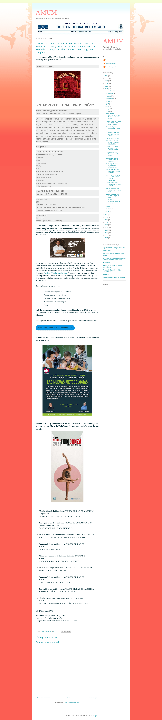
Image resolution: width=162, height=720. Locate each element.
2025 (106, 78)
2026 (106, 76)
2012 (106, 235)
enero (108, 211)
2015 (106, 227)
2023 (106, 83)
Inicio (69, 698)
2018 (106, 220)
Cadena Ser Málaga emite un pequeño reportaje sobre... (112, 159)
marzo (108, 206)
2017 (106, 222)
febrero (108, 209)
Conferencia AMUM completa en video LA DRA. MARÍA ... (113, 142)
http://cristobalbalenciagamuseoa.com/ (114, 248)
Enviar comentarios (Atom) (71, 702)
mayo (108, 109)
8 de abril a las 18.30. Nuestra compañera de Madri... (113, 195)
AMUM (46, 12)
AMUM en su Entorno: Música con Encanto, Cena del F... (113, 171)
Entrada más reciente (43, 698)
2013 (106, 233)
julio (107, 104)
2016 (106, 225)
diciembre (109, 91)
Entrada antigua (92, 698)
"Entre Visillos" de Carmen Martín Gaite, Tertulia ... (113, 154)
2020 (106, 214)
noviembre (109, 93)
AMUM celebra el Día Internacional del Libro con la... (113, 190)
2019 (106, 217)
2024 (106, 81)
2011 (106, 238)
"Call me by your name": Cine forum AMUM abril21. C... (113, 134)
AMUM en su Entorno (112, 138)
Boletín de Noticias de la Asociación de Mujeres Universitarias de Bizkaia (114, 258)
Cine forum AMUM (110, 63)
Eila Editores (106, 262)
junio (108, 106)
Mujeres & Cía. (107, 274)
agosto (108, 101)
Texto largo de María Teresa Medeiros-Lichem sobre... (112, 165)
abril (107, 111)
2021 (106, 88)
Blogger (95, 716)
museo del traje (107, 250)
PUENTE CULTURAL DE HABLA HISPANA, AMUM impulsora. (113, 122)
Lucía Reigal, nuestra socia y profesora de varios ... (113, 201)
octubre (108, 96)
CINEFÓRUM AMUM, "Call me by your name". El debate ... (112, 148)
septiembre (109, 98)
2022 (106, 86)
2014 (106, 230)
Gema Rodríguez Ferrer (112, 67)
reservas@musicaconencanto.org (49, 221)
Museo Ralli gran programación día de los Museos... (113, 128)
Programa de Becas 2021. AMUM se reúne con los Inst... (113, 184)
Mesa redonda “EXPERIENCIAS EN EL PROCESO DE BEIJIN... (113, 116)
